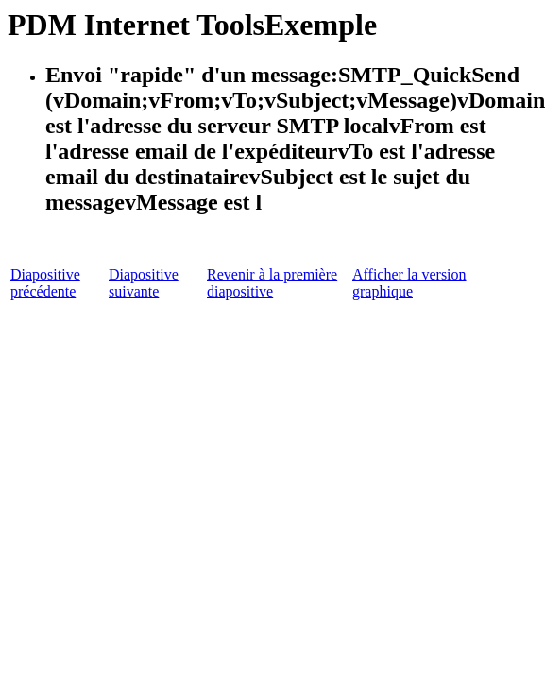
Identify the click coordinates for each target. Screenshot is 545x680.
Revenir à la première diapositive (272, 282)
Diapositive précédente (45, 282)
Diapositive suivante (144, 282)
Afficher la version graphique (409, 282)
